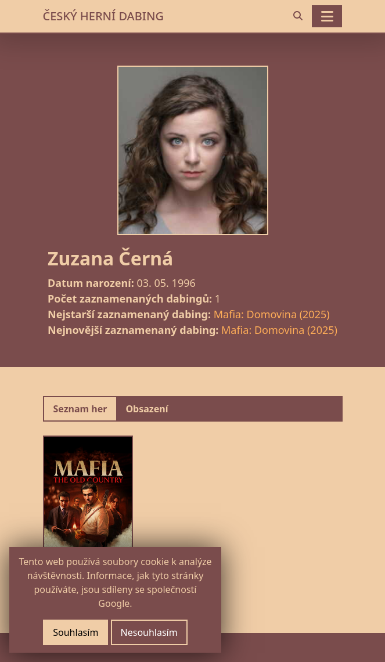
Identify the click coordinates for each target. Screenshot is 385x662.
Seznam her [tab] (80, 408)
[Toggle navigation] (327, 16)
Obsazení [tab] (146, 408)
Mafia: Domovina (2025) (272, 314)
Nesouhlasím (149, 632)
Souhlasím (75, 632)
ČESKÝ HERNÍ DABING (103, 16)
